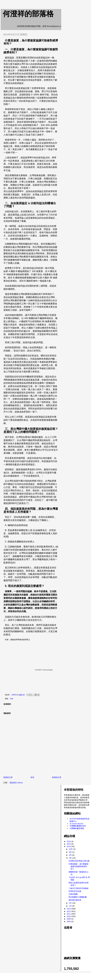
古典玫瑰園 (73, 894)
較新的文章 (8, 777)
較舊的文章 (56, 777)
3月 (70, 858)
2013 (69, 909)
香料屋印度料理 (74, 900)
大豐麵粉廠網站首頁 (77, 826)
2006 (69, 919)
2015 (69, 844)
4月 (70, 855)
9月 (70, 852)
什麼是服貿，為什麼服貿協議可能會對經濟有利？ (78, 866)
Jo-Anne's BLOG (76, 824)
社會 (11, 698)
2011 (69, 914)
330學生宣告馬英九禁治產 (79, 861)
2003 (69, 921)
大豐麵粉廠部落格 (76, 828)
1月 (70, 906)
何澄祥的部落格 (28, 14)
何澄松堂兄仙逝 (74, 891)
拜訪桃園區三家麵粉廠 (77, 897)
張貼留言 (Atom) (16, 783)
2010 (69, 916)
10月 (71, 849)
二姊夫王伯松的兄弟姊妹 (78, 888)
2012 (69, 911)
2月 (70, 903)
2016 (69, 841)
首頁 (32, 777)
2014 (69, 846)
